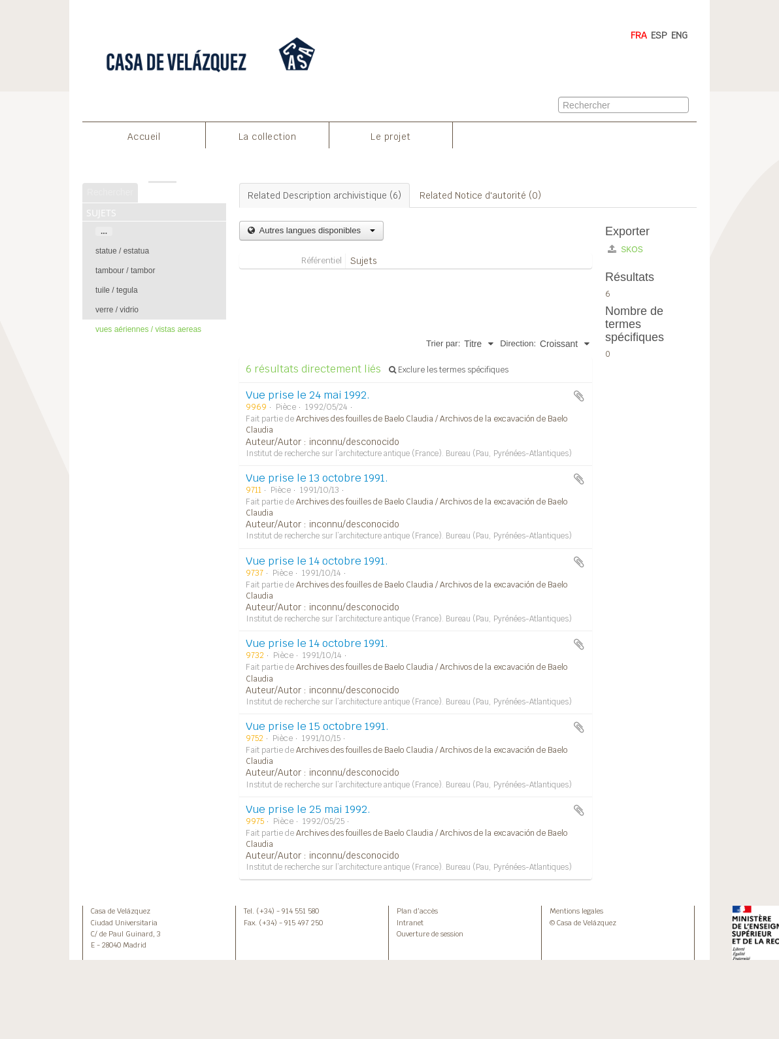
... (104, 231)
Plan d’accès (417, 910)
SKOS (625, 249)
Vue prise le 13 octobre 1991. (317, 478)
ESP (659, 35)
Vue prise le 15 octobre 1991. (317, 726)
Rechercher (110, 192)
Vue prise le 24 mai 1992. (308, 395)
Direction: (518, 343)
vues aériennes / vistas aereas (148, 329)
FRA (639, 35)
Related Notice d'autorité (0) (480, 195)
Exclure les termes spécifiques (448, 370)
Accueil (144, 136)
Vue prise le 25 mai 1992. (308, 809)
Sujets (363, 261)
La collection (268, 136)
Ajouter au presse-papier (579, 396)
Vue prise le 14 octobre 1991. (317, 561)
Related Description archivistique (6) (324, 195)
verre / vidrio (117, 309)
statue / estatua (122, 251)
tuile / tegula (116, 290)
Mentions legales (576, 910)
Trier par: (443, 343)
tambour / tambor (125, 270)
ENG (679, 35)
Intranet (410, 922)
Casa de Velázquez (120, 910)
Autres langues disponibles (316, 230)
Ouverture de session (430, 933)
